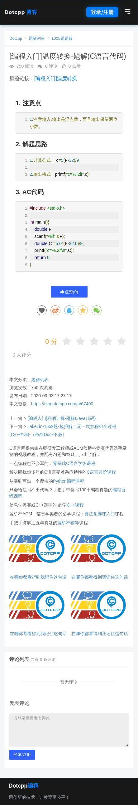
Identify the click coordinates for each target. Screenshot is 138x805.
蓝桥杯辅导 (68, 522)
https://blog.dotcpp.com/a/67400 (62, 403)
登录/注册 (102, 12)
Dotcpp (21, 12)
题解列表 (37, 38)
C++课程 (75, 505)
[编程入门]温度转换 (55, 78)
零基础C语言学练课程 (74, 463)
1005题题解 (62, 38)
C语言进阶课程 (101, 472)
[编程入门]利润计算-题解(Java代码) (61, 418)
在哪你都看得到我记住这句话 (38, 577)
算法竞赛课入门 (99, 513)
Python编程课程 (68, 481)
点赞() (69, 291)
